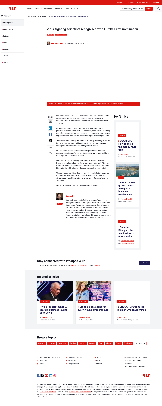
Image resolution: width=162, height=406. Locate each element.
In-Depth (6, 36)
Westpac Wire (6, 16)
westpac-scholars (61, 34)
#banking (73, 343)
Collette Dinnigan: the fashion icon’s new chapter (126, 232)
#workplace (128, 343)
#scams (122, 135)
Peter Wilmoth (47, 317)
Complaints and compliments (49, 357)
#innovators (44, 301)
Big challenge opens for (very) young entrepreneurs (93, 308)
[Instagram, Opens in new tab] (54, 377)
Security (99, 357)
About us (68, 9)
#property (92, 343)
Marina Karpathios (127, 241)
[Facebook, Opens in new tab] (39, 375)
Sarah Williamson (128, 243)
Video (5, 43)
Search (5, 62)
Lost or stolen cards (143, 2)
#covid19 (83, 343)
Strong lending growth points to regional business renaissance (127, 188)
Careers (41, 364)
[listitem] (55, 302)
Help (76, 9)
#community (62, 343)
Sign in (148, 9)
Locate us (130, 2)
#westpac (52, 343)
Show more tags (140, 343)
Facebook (80, 265)
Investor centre (72, 361)
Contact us (121, 2)
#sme (121, 177)
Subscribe (144, 263)
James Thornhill (126, 199)
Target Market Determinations (80, 392)
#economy (41, 343)
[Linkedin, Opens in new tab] (50, 375)
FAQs (98, 361)
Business (48, 9)
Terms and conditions (133, 361)
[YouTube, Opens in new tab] (46, 375)
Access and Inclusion (75, 357)
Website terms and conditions (136, 357)
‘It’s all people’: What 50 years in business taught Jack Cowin (53, 309)
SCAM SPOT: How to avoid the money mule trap (127, 145)
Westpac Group (73, 364)
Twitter (87, 265)
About (5, 56)
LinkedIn (73, 265)
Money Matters (8, 29)
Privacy (99, 364)
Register (156, 2)
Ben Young (125, 154)
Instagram (97, 265)
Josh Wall (59, 43)
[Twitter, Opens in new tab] (43, 375)
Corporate (58, 9)
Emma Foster (85, 317)
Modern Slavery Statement (135, 367)
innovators (50, 34)
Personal (38, 9)
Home (29, 9)
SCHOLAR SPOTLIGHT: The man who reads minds (131, 308)
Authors (6, 49)
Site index (128, 364)
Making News (8, 23)
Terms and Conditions (48, 392)
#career (122, 221)
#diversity (109, 343)
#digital (118, 343)
